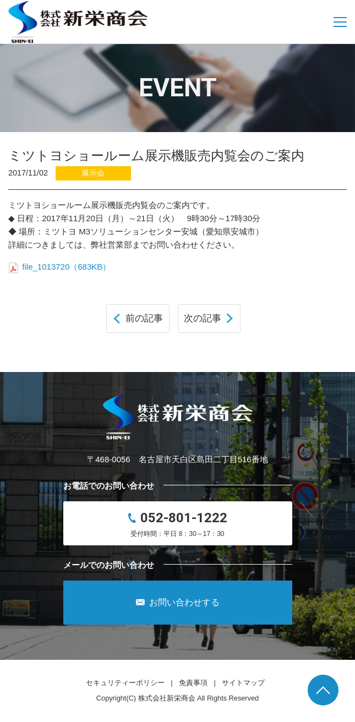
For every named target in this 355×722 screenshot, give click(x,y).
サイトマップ (243, 683)
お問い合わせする (178, 603)
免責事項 (193, 683)
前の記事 (144, 318)
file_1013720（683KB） (59, 266)
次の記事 (202, 318)
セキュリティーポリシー (125, 683)
